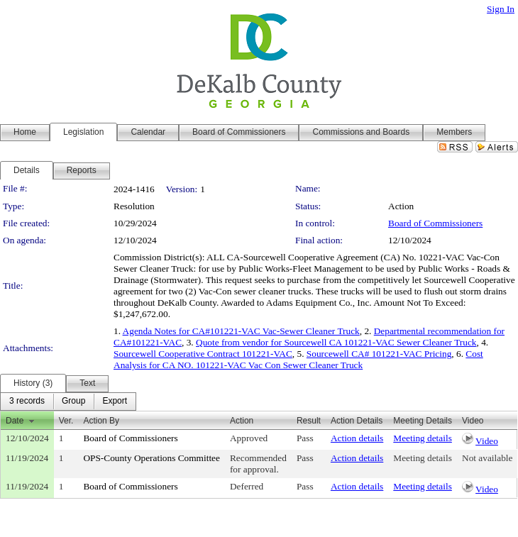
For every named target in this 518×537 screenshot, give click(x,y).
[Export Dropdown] (115, 401)
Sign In (500, 9)
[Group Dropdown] (73, 401)
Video (486, 441)
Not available (487, 458)
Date (14, 421)
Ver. (66, 421)
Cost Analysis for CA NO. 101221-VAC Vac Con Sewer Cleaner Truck (298, 359)
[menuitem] (27, 401)
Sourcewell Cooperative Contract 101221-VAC (203, 353)
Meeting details (422, 438)
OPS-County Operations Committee (151, 458)
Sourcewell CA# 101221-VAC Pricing (379, 353)
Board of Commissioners (435, 223)
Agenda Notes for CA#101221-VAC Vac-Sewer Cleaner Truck (241, 331)
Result (309, 421)
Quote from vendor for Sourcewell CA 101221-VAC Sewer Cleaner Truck (336, 342)
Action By (101, 421)
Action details (357, 438)
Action (241, 421)
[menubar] (68, 401)
